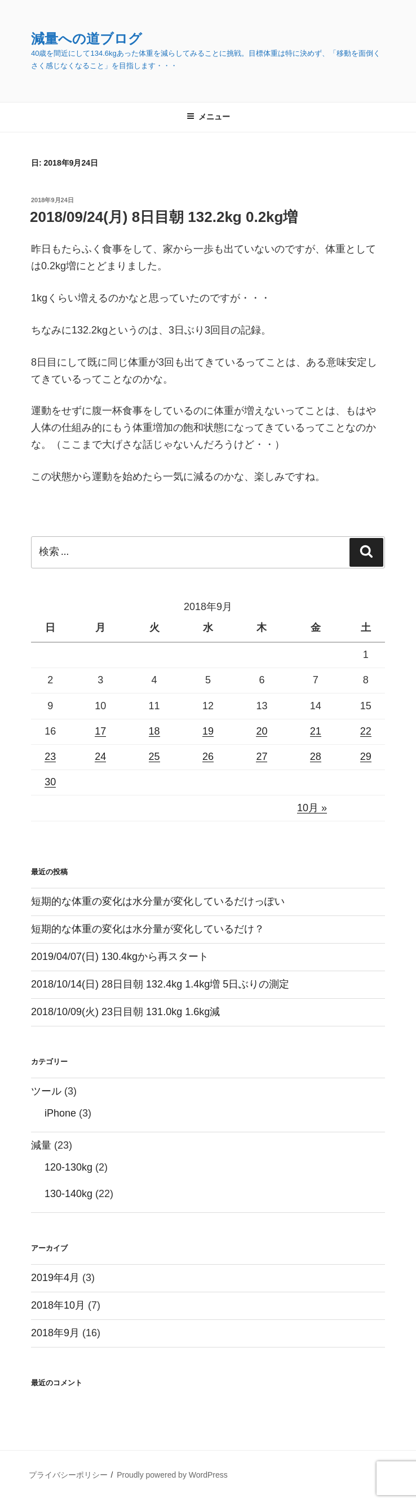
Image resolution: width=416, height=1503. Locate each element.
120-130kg (68, 1167)
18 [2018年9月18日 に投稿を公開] (154, 731)
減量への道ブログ (86, 38)
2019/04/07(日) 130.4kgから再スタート (120, 956)
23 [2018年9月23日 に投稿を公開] (50, 756)
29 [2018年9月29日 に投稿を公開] (365, 756)
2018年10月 (58, 1305)
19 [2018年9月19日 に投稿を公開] (208, 731)
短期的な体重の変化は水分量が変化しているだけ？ (147, 929)
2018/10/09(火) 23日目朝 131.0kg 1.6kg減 (125, 1011)
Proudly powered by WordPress (172, 1474)
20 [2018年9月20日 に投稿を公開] (261, 731)
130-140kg (68, 1193)
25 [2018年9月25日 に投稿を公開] (154, 756)
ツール (46, 1091)
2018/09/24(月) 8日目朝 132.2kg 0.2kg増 (164, 216)
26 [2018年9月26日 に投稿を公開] (208, 756)
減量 (41, 1145)
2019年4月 (55, 1277)
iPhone (60, 1113)
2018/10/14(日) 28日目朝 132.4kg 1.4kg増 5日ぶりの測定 (160, 984)
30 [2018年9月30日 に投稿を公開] (50, 782)
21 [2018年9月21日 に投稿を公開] (315, 731)
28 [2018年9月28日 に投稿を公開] (315, 756)
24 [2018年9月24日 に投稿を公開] (100, 756)
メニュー (208, 116)
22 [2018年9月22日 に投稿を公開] (365, 731)
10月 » (312, 807)
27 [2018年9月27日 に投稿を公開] (261, 756)
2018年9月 (55, 1333)
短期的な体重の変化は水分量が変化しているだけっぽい (158, 901)
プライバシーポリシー (68, 1474)
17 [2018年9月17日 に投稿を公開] (100, 731)
